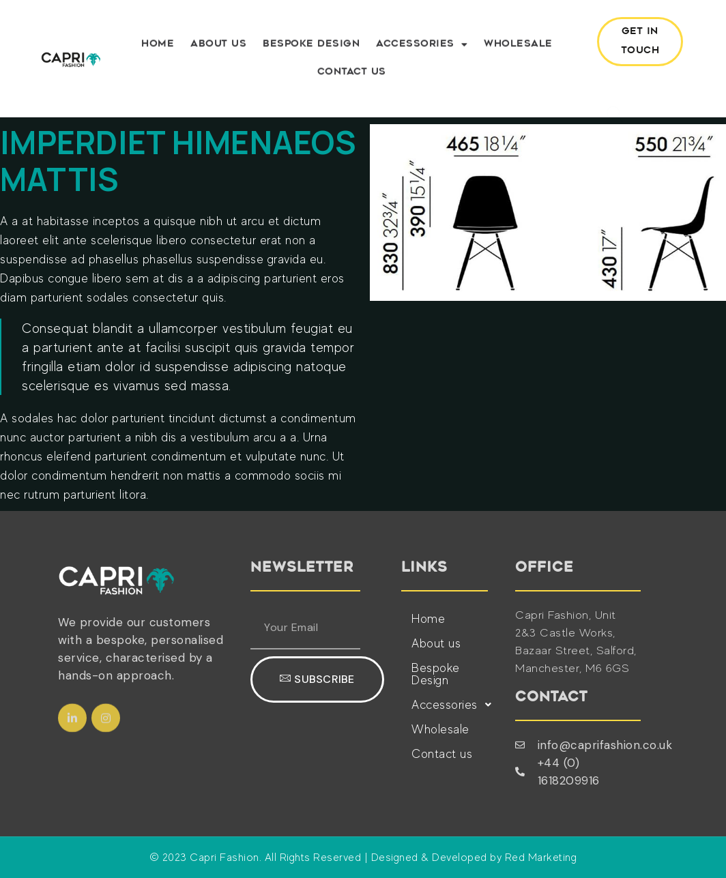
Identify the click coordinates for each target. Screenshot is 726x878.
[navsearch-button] (610, 86)
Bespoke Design (311, 47)
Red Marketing (541, 857)
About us (218, 47)
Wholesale (518, 47)
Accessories (421, 47)
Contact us (351, 75)
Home (157, 47)
